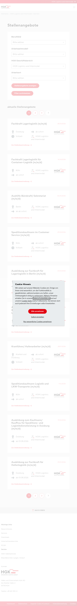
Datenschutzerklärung (41, 298)
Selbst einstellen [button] (37, 317)
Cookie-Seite (27, 301)
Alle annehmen (37, 311)
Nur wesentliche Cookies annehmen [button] (37, 322)
